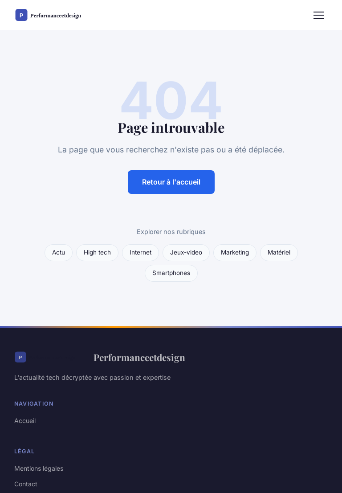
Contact (25, 484)
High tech (97, 252)
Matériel (279, 252)
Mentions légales (38, 468)
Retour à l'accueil (171, 181)
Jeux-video (186, 252)
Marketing (235, 252)
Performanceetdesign (99, 357)
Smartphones (171, 272)
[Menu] (319, 15)
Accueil (25, 420)
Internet (140, 252)
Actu (58, 252)
